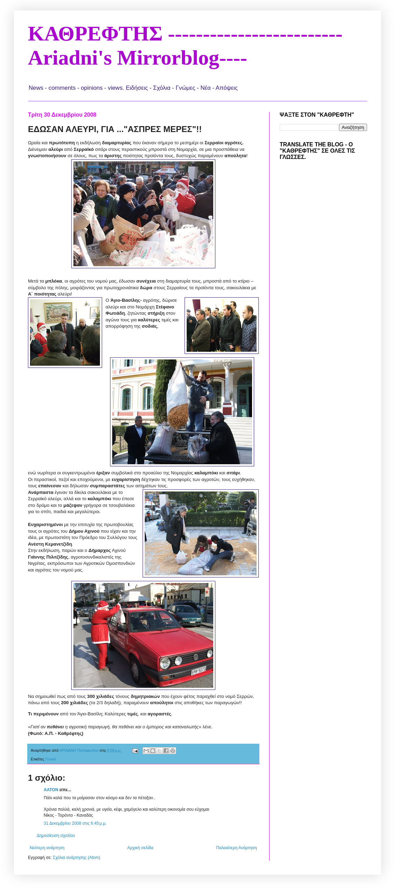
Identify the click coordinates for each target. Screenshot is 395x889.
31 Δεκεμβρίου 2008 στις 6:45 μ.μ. (75, 823)
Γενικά (50, 759)
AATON (51, 789)
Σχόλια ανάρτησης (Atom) (76, 857)
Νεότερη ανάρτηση (47, 847)
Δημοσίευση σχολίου (56, 835)
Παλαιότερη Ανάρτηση (236, 847)
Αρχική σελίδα (140, 847)
